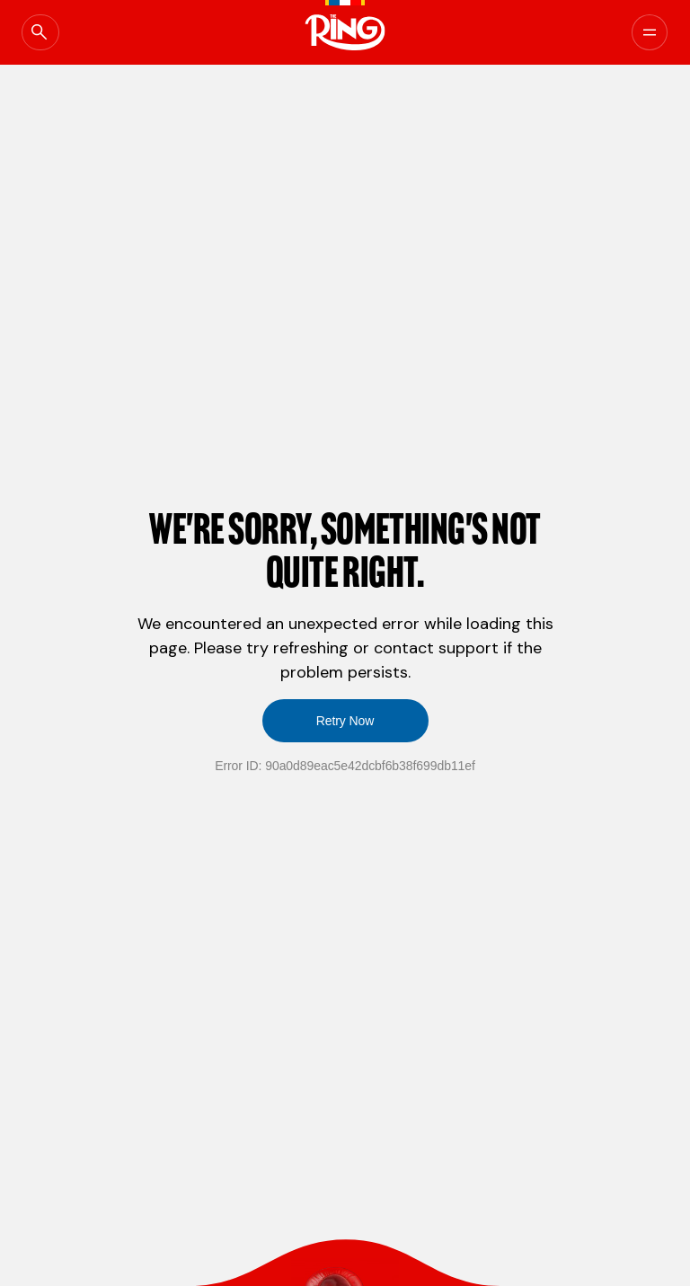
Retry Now (345, 721)
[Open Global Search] (58, 32)
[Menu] (629, 32)
